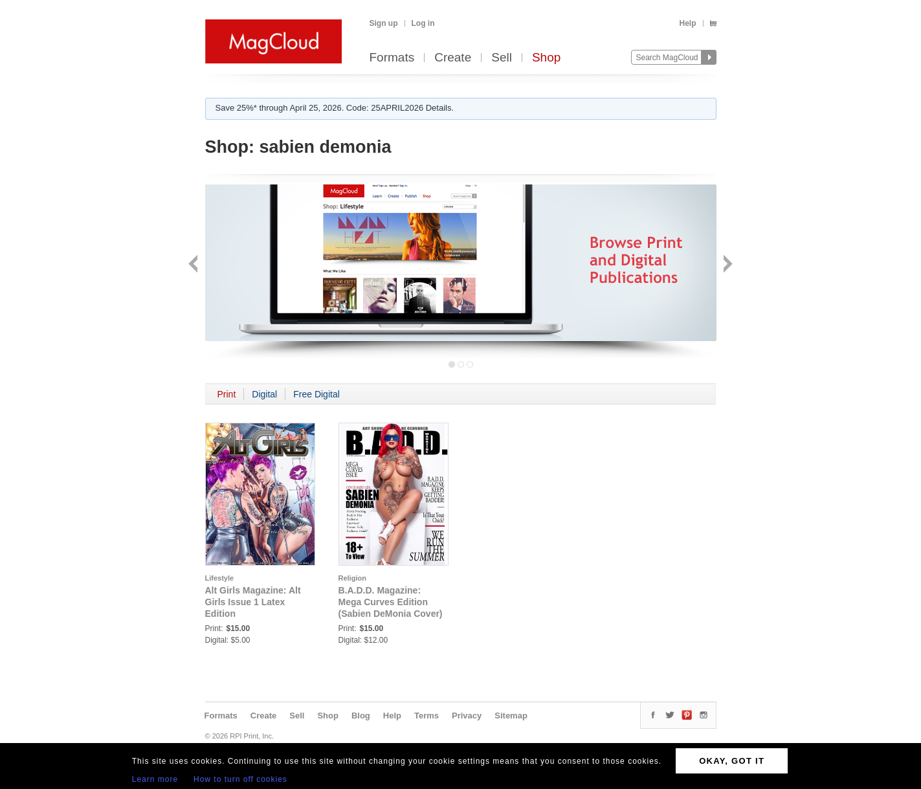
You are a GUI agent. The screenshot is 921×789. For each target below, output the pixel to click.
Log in (423, 23)
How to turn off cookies (240, 779)
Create (452, 58)
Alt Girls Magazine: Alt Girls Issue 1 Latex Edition (253, 602)
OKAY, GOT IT (731, 761)
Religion (352, 578)
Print (226, 394)
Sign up (384, 23)
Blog (360, 715)
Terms (426, 715)
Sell (501, 58)
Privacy (467, 715)
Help (687, 23)
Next (726, 265)
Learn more (155, 779)
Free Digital (316, 394)
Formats (392, 58)
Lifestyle (219, 578)
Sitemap (510, 715)
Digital (264, 394)
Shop (546, 58)
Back (194, 265)
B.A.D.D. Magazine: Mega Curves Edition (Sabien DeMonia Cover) (390, 602)
